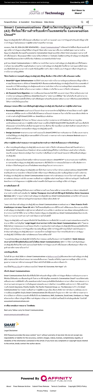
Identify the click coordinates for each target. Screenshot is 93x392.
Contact (53, 391)
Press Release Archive (21, 386)
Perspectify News (10, 22)
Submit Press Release (40, 386)
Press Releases (36, 22)
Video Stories (49, 22)
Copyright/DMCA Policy (77, 386)
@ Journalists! (24, 22)
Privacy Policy (42, 391)
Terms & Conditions (58, 386)
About (8, 386)
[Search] (82, 22)
